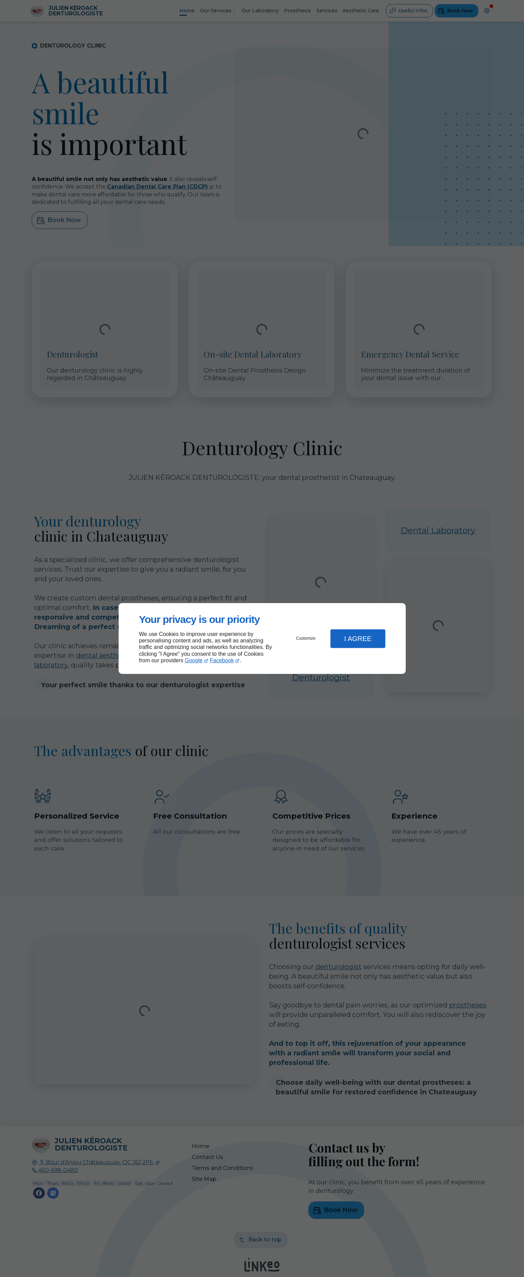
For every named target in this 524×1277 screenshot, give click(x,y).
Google (194, 660)
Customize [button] (305, 638)
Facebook (222, 660)
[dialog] (262, 638)
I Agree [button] (358, 638)
